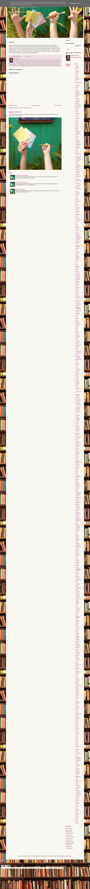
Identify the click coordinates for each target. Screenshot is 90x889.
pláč (77, 473)
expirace (78, 186)
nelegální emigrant (78, 395)
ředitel (77, 604)
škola (77, 666)
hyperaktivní (78, 237)
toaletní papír (77, 691)
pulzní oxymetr (77, 560)
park (77, 458)
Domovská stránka (35, 105)
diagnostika (78, 144)
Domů (68, 49)
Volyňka (77, 746)
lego (77, 330)
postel (77, 500)
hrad (77, 224)
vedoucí (77, 733)
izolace (77, 253)
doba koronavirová (78, 154)
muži (77, 375)
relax (77, 582)
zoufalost (78, 792)
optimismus (78, 443)
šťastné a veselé (78, 672)
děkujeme (78, 131)
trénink (77, 697)
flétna (77, 204)
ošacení (77, 448)
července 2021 (69, 836)
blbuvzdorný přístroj (78, 94)
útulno (77, 721)
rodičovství (78, 588)
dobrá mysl (78, 156)
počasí (77, 479)
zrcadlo (77, 798)
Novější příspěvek (13, 105)
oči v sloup (78, 436)
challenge (78, 239)
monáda (77, 369)
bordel (77, 103)
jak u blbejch (77, 256)
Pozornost (78, 509)
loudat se (78, 336)
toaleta (77, 689)
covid (77, 115)
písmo (77, 471)
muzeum (78, 374)
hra (76, 222)
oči (76, 431)
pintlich (77, 468)
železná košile (77, 814)
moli (77, 367)
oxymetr (77, 452)
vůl (76, 748)
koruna (77, 311)
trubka (77, 703)
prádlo (77, 510)
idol (76, 244)
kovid (77, 315)
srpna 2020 (68, 848)
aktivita (77, 67)
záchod (77, 774)
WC (76, 767)
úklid (77, 712)
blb (76, 88)
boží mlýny (78, 106)
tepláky (77, 684)
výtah (77, 762)
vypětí (77, 755)
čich (77, 120)
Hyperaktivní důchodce (15, 112)
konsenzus (78, 300)
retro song (78, 584)
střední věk (78, 645)
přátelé (77, 537)
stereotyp (78, 640)
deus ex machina (78, 140)
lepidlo (77, 333)
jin (76, 263)
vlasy (77, 741)
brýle (77, 108)
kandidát (78, 274)
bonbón (77, 100)
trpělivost (78, 702)
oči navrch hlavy (78, 434)
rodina (77, 590)
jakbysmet (78, 258)
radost (77, 567)
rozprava (78, 598)
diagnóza (78, 146)
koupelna (78, 313)
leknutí (77, 331)
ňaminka (78, 382)
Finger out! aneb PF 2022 (21, 182)
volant (77, 743)
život (77, 819)
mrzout (77, 372)
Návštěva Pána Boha (20, 189)
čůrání (77, 123)
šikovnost (78, 664)
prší (76, 534)
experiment (78, 185)
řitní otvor (78, 608)
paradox (77, 457)
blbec (77, 90)
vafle (77, 726)
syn (76, 661)
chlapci (77, 240)
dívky (77, 151)
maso (77, 349)
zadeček (77, 768)
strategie (78, 644)
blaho (77, 87)
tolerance (78, 693)
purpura (77, 562)
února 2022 (68, 830)
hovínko (77, 221)
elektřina (78, 172)
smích (77, 624)
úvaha (77, 723)
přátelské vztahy (78, 540)
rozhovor (78, 596)
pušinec (77, 563)
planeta (77, 474)
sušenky (77, 653)
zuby (77, 805)
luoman (54, 856)
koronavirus (78, 310)
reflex (77, 575)
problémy (78, 526)
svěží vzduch (77, 658)
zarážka (77, 785)
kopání (77, 305)
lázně (77, 328)
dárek (77, 125)
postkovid (78, 502)
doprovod (78, 165)
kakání (77, 268)
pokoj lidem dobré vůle (78, 494)
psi (76, 557)
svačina (77, 655)
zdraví (77, 788)
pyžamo (77, 565)
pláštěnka (78, 476)
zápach (77, 783)
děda (77, 129)
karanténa (78, 279)
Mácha (77, 340)
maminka (78, 341)
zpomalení (78, 795)
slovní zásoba (77, 621)
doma (77, 161)
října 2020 (68, 845)
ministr (77, 362)
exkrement (78, 183)
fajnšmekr (78, 193)
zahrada (77, 770)
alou (77, 69)
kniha (77, 289)
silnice (77, 612)
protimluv (78, 529)
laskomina (78, 325)
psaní (77, 556)
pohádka (78, 484)
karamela (78, 278)
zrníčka (77, 800)
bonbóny (78, 101)
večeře (77, 731)
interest (77, 248)
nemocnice (78, 399)
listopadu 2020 (69, 843)
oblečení (78, 428)
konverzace (78, 304)
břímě (77, 110)
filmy (77, 198)
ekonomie (78, 171)
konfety (77, 296)
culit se (77, 116)
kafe (77, 264)
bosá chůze (78, 105)
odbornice (78, 438)
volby (77, 744)
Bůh (77, 111)
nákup (77, 380)
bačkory (77, 79)
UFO (77, 710)
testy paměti (78, 686)
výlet (77, 751)
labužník (77, 321)
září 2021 (68, 835)
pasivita (77, 460)
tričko (77, 698)
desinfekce (78, 133)
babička (77, 77)
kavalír (77, 282)
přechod (77, 549)
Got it (78, 3)
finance (77, 199)
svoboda (78, 659)
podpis (77, 483)
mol (76, 365)
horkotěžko (78, 219)
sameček (78, 609)
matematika (78, 352)
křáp (77, 316)
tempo (77, 682)
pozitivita (78, 507)
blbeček (77, 92)
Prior (77, 522)
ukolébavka (78, 713)
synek (77, 663)
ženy (77, 817)
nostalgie (78, 418)
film (76, 196)
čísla (77, 121)
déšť (77, 135)
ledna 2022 (68, 831)
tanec (77, 677)
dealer (77, 128)
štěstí (77, 674)
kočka (77, 292)
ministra (77, 364)
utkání (77, 719)
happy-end (78, 214)
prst (76, 532)
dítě (76, 149)
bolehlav (77, 98)
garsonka (78, 207)
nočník (77, 416)
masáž (77, 347)
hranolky (78, 229)
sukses (77, 649)
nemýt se (78, 402)
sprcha (77, 634)
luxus (77, 338)
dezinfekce (78, 142)
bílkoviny (78, 85)
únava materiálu (78, 717)
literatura (78, 335)
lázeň (77, 326)
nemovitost (78, 400)
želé (77, 811)
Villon (77, 739)
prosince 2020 (69, 841)
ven (76, 738)
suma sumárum (78, 651)
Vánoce (77, 728)
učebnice (78, 707)
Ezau (77, 191)
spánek (77, 629)
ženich (77, 816)
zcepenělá (78, 787)
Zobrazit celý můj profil (76, 57)
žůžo (77, 821)
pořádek (77, 499)
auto (77, 74)
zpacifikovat (78, 793)
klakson (77, 284)
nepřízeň (78, 408)
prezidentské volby (78, 520)
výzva (77, 763)
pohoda (77, 488)
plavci (77, 478)
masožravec (78, 351)
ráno (77, 571)
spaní (77, 631)
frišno (77, 206)
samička (77, 611)
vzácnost (78, 765)
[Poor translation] (8, 866)
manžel (77, 343)
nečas (77, 387)
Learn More (73, 3)
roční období (77, 586)
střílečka (77, 647)
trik (76, 700)
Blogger (69, 856)
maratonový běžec (78, 345)
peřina (77, 466)
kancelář (78, 272)
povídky (77, 505)
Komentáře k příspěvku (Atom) (25, 107)
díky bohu (78, 147)
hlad (77, 216)
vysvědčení (78, 760)
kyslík (77, 320)
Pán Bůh (78, 453)
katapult (77, 281)
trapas (77, 695)
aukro (77, 72)
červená (77, 118)
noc (76, 413)
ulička (77, 715)
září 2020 (68, 846)
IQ (76, 250)
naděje (77, 377)
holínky (77, 217)
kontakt (77, 302)
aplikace (77, 71)
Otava (77, 450)
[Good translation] (3, 866)
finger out (78, 201)
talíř (76, 676)
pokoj (77, 491)
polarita (77, 495)
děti (76, 138)
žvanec (77, 822)
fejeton (77, 194)
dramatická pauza (78, 167)
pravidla (77, 512)
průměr (77, 535)
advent (77, 66)
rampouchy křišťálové (78, 569)
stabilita (77, 639)
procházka (78, 527)
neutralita (78, 410)
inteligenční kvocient (78, 246)
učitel (77, 708)
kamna (77, 271)
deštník (77, 136)
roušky (77, 593)
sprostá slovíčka (77, 637)
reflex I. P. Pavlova (78, 577)
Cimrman (78, 113)
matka (77, 354)
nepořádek (78, 406)
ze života (78, 790)
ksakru (77, 318)
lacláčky (77, 323)
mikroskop (78, 356)
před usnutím (77, 543)
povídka (77, 504)
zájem (77, 779)
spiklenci (78, 633)
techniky (77, 681)
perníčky (78, 464)
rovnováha (78, 595)
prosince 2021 (69, 833)
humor (77, 230)
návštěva (78, 383)
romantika (78, 591)
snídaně (77, 628)
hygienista (78, 235)
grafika (77, 209)
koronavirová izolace (78, 308)
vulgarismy (78, 749)
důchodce (78, 169)
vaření (77, 729)
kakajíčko (78, 266)
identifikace (78, 242)
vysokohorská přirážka (78, 758)
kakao (77, 269)
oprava (77, 441)
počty (77, 481)
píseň (77, 469)
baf (76, 81)
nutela (77, 421)
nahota (77, 379)
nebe (77, 385)
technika (77, 679)
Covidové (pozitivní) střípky (22, 175)
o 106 (77, 423)
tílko (77, 687)
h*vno (77, 213)
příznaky (78, 554)
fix (76, 203)
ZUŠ (77, 806)
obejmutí (78, 426)
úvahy (77, 724)
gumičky (77, 211)
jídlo (77, 261)
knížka (77, 291)
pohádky (78, 486)
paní (77, 455)
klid (76, 286)
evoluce (77, 179)
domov (77, 163)
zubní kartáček (78, 803)
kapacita (77, 276)
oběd (77, 425)
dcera (77, 126)
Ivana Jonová (76, 55)
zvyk (77, 808)
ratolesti (77, 573)
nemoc (77, 397)
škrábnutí (78, 668)
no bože (77, 411)
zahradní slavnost (78, 772)
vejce (77, 736)
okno (77, 439)
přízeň (77, 552)
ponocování (78, 497)
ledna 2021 (68, 840)
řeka (77, 606)
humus (77, 232)
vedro (77, 734)
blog (77, 96)
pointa (77, 489)
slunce (77, 623)
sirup (77, 614)
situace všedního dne (78, 617)
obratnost (78, 430)
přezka (77, 551)
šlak (77, 669)
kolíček (77, 294)
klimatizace (78, 287)
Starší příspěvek (57, 105)
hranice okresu (77, 227)
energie (77, 174)
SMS (77, 626)
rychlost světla (77, 602)
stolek (77, 642)
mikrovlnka (78, 357)
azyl (77, 76)
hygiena (77, 234)
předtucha (78, 544)
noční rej (78, 415)
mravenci (78, 370)
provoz (77, 531)
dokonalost (78, 160)
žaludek (77, 810)
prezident (78, 518)
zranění (77, 797)
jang (77, 259)
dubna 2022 (68, 828)
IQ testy (77, 251)
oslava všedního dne (78, 446)
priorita (77, 524)
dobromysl (78, 158)
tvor (76, 705)
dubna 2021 (68, 838)
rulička (77, 600)
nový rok (78, 420)
